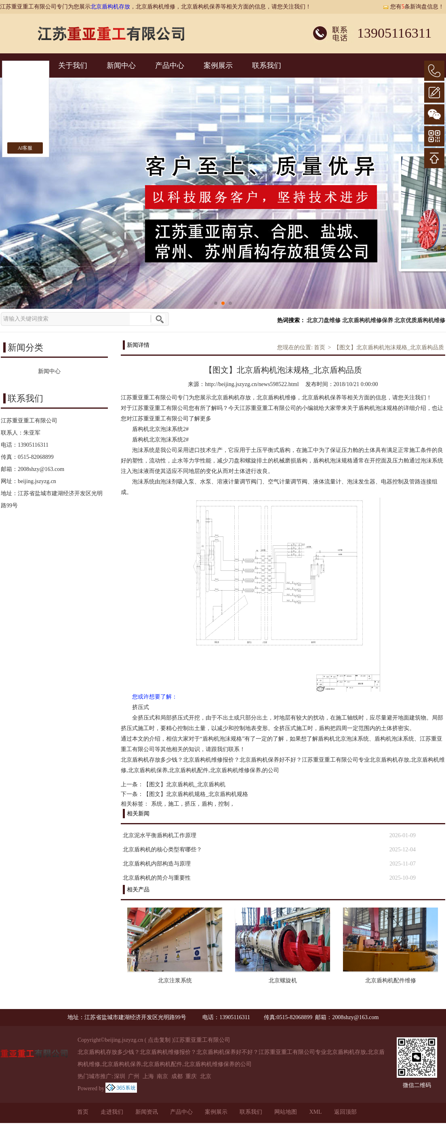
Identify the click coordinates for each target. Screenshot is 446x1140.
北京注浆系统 (175, 980)
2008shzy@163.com (41, 469)
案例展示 (218, 65)
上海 (148, 1076)
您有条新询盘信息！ (413, 7)
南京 (162, 1076)
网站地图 (285, 1112)
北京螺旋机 (283, 980)
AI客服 (25, 148)
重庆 (191, 1076)
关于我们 (72, 65)
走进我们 (112, 1112)
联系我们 (266, 65)
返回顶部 (345, 1112)
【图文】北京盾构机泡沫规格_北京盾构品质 (389, 347)
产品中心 (169, 65)
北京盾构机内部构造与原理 (157, 864)
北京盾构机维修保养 (367, 320)
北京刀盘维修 (324, 320)
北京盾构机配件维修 (390, 980)
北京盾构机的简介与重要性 (157, 878)
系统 (156, 804)
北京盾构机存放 (110, 7)
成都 (177, 1076)
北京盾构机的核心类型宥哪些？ (162, 850)
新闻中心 (121, 65)
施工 (173, 804)
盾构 (207, 804)
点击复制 (159, 1040)
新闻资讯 (146, 1112)
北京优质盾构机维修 (419, 320)
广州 (133, 1076)
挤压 (190, 804)
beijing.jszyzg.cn (37, 481)
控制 (223, 804)
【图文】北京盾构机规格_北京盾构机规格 (195, 794)
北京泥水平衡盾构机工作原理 (159, 835)
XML (315, 1112)
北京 (205, 1076)
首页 (319, 347)
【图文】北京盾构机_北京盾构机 (184, 784)
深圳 (119, 1076)
